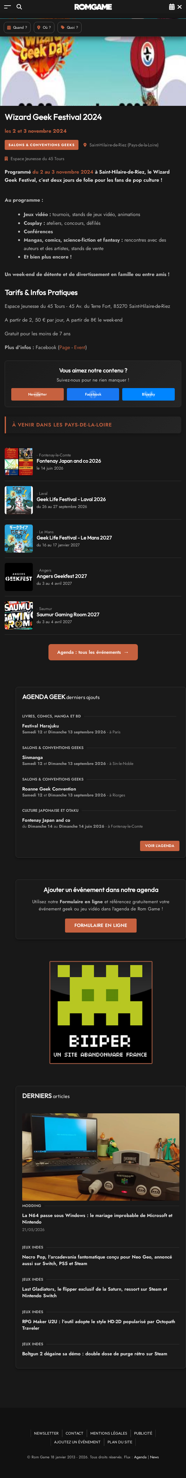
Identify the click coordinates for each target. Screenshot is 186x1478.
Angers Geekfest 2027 (62, 576)
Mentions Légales (108, 1433)
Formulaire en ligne (100, 925)
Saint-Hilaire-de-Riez (107, 145)
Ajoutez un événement (77, 1442)
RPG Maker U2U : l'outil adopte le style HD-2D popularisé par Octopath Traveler (98, 1325)
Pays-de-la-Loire (143, 145)
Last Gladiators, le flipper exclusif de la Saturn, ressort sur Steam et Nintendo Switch (94, 1292)
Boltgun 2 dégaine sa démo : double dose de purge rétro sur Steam (94, 1353)
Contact (74, 1433)
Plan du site (120, 1442)
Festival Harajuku (40, 725)
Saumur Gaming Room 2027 (68, 614)
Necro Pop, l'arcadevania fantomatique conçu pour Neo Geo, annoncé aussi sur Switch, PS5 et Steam (97, 1260)
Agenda (140, 1457)
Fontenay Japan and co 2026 (69, 461)
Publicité (143, 1433)
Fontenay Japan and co (46, 820)
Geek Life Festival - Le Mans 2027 (74, 538)
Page (64, 347)
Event (79, 347)
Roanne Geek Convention (49, 789)
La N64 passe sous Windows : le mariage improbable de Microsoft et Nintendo (97, 1218)
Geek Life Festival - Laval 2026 (71, 499)
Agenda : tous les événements (93, 652)
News (154, 1457)
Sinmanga (32, 757)
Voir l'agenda (159, 846)
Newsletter (46, 1433)
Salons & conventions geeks (41, 144)
